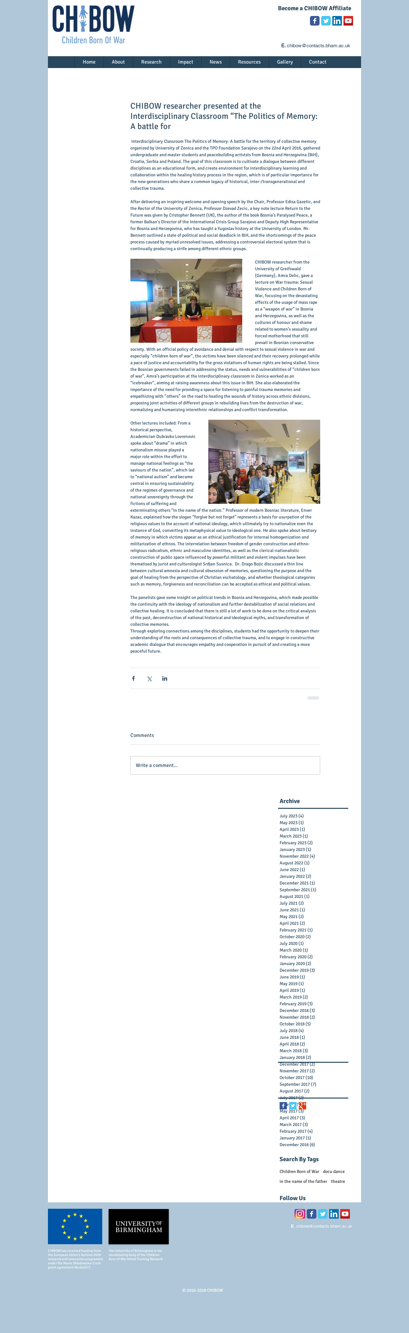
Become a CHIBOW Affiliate (314, 8)
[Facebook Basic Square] (283, 1105)
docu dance (334, 1171)
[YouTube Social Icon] (348, 21)
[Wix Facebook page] (315, 21)
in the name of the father (303, 1181)
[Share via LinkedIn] (165, 678)
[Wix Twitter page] (326, 21)
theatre (338, 1181)
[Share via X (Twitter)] (149, 678)
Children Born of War (299, 1171)
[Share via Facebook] (133, 678)
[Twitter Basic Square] (293, 1105)
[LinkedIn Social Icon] (337, 21)
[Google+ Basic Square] (302, 1105)
